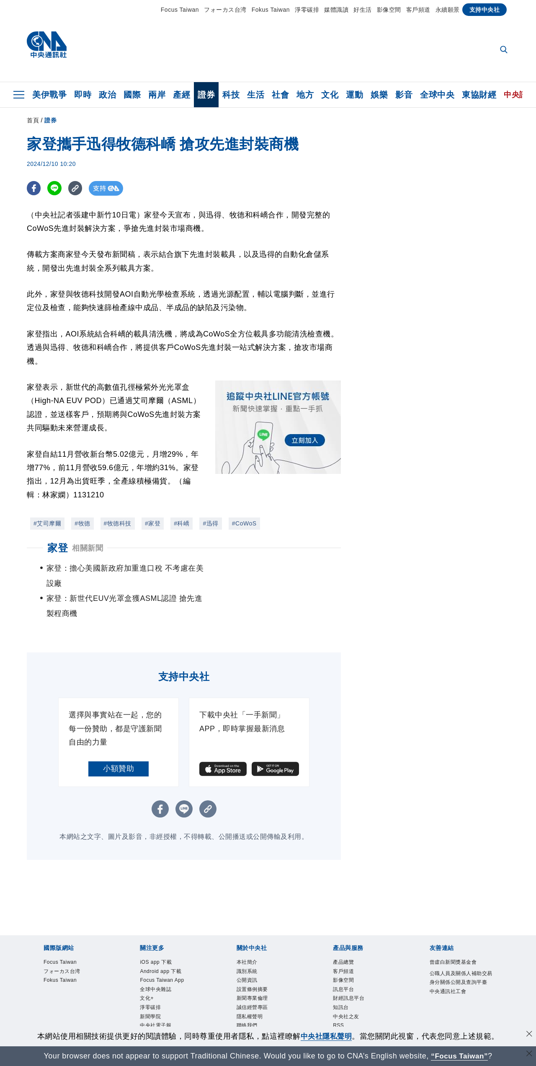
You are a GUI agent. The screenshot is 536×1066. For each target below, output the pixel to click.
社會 (280, 94)
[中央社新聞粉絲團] (268, 1024)
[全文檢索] (504, 50)
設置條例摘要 (252, 959)
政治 (107, 94)
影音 (403, 94)
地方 (305, 94)
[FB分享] (34, 188)
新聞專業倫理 (252, 968)
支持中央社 (484, 9)
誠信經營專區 (252, 978)
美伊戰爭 (49, 94)
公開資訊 (247, 950)
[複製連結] (77, 188)
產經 (181, 94)
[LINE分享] (55, 188)
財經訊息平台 (348, 968)
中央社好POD (156, 1005)
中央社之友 (346, 987)
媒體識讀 (336, 10)
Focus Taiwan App (162, 950)
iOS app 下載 (156, 932)
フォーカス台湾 (225, 10)
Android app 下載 (161, 941)
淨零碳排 (307, 10)
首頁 (33, 120)
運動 (354, 94)
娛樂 (379, 94)
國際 (132, 94)
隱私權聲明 (250, 987)
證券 (206, 94)
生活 (255, 94)
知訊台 (341, 978)
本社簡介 (247, 932)
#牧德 (82, 523)
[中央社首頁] (47, 46)
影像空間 (389, 10)
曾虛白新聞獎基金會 (453, 932)
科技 (231, 94)
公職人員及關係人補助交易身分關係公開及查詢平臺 (461, 947)
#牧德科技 (117, 523)
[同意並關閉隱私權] (529, 1035)
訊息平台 (343, 959)
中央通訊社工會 (448, 961)
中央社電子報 (155, 996)
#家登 (152, 523)
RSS (338, 996)
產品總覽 (343, 932)
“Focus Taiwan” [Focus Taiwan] (460, 1056)
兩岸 (156, 94)
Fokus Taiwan (271, 10)
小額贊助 (118, 738)
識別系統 (247, 941)
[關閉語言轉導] (529, 1054)
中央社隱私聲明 (326, 1036)
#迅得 (210, 523)
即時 (82, 94)
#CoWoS (244, 523)
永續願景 (448, 10)
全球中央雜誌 (155, 959)
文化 (329, 94)
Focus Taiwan (180, 10)
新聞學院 (150, 987)
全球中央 (437, 94)
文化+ (147, 968)
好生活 (362, 10)
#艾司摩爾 (47, 523)
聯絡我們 (247, 996)
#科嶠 (181, 523)
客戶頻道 (418, 10)
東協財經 (479, 94)
